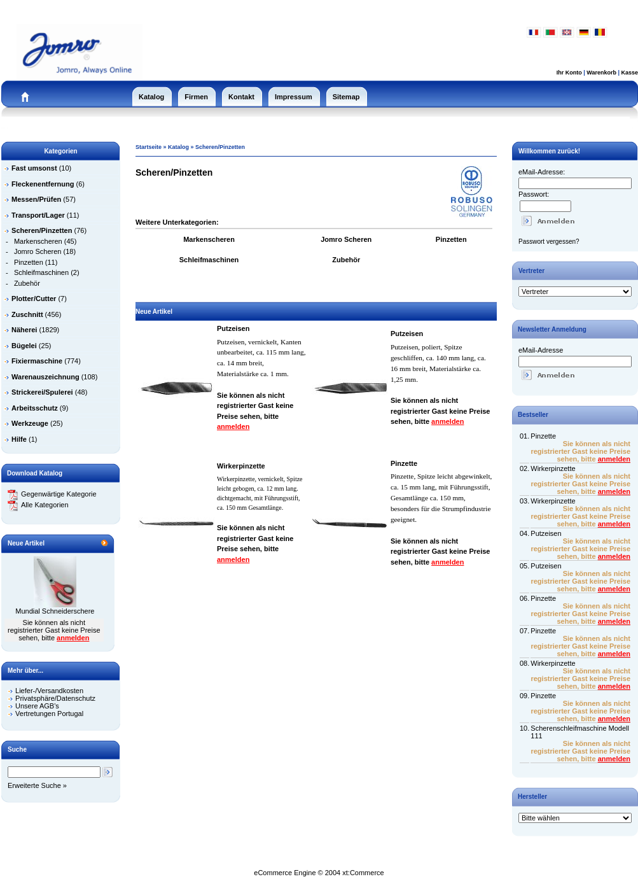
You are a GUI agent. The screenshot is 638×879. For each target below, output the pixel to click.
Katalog (151, 97)
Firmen (196, 97)
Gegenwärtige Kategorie (52, 494)
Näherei (24, 330)
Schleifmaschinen (41, 272)
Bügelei (24, 345)
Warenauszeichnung (45, 377)
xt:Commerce (363, 872)
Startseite (148, 147)
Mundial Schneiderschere (54, 611)
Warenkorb (601, 72)
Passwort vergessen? (548, 241)
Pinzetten (28, 262)
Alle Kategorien (38, 505)
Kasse (629, 72)
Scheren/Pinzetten (220, 147)
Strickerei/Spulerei (42, 392)
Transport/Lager (38, 215)
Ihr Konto (569, 72)
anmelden (73, 638)
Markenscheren (38, 241)
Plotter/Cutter (33, 298)
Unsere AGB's (37, 706)
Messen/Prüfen (36, 199)
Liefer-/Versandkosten (49, 690)
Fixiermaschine (36, 361)
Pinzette (404, 463)
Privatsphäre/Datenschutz (55, 698)
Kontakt (241, 97)
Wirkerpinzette (241, 466)
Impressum (293, 97)
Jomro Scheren (38, 251)
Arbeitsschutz (34, 408)
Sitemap (346, 97)
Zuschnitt (27, 314)
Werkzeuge (29, 423)
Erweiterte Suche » (37, 785)
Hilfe (19, 439)
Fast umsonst (34, 168)
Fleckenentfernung (42, 184)
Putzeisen (233, 328)
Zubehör (27, 283)
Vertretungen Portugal (49, 713)
